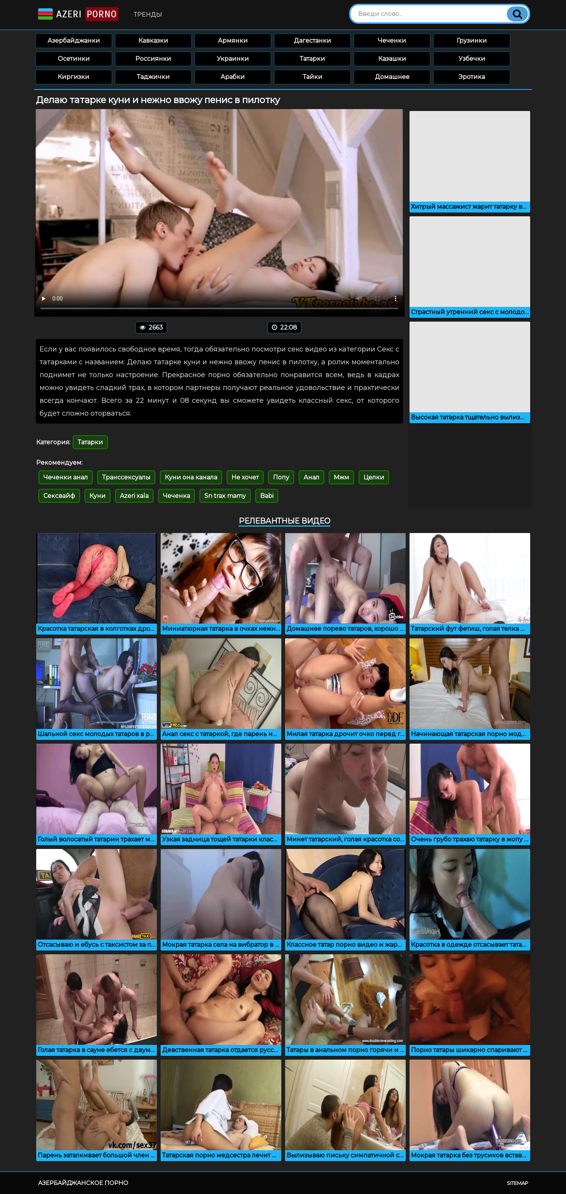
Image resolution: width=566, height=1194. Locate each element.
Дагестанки (312, 40)
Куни (97, 495)
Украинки (233, 58)
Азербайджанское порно (83, 1182)
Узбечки (472, 58)
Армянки (233, 40)
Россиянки (153, 58)
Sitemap (517, 1183)
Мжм (341, 477)
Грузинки (472, 40)
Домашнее (392, 76)
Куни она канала (191, 477)
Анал (311, 477)
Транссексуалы (126, 477)
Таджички (153, 76)
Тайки (312, 76)
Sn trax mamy (225, 495)
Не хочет (245, 477)
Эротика (472, 76)
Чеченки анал (65, 477)
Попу (281, 477)
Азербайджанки (74, 40)
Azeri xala (134, 495)
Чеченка (176, 495)
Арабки (233, 76)
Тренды (148, 14)
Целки (374, 477)
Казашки (392, 58)
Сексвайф (59, 495)
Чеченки (392, 40)
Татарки (312, 58)
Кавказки (153, 40)
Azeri (77, 14)
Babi (266, 495)
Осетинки (74, 58)
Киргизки (73, 76)
